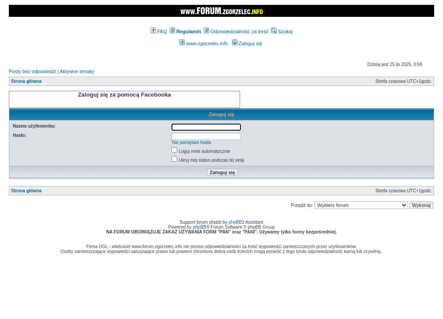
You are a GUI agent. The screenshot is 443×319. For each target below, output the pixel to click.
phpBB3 (237, 222)
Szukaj (281, 31)
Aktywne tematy (77, 71)
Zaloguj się (247, 43)
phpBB (199, 227)
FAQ (159, 31)
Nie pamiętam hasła (191, 142)
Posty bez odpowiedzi (32, 71)
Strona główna (26, 81)
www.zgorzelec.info (203, 43)
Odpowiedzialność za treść (236, 31)
